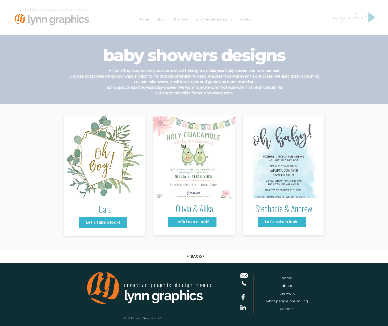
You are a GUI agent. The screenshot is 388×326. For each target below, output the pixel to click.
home (287, 277)
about (287, 285)
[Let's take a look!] (103, 222)
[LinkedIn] (243, 307)
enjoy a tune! (350, 18)
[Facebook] (243, 297)
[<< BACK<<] (195, 256)
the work (287, 293)
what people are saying (287, 301)
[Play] (371, 17)
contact (287, 308)
